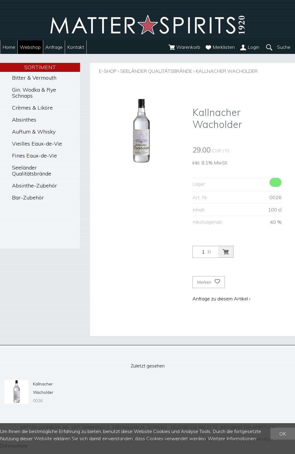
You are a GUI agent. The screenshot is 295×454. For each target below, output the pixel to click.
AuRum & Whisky (33, 131)
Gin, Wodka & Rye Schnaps (34, 92)
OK (282, 434)
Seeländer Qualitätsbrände (31, 170)
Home (8, 47)
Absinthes (24, 119)
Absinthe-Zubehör (34, 185)
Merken (208, 281)
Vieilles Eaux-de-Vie (37, 143)
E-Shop (108, 71)
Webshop (30, 47)
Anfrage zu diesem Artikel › (221, 298)
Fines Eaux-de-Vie (34, 155)
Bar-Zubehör (28, 197)
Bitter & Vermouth (34, 77)
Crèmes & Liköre (32, 107)
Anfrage (54, 47)
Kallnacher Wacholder (233, 71)
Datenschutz (14, 446)
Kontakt (75, 47)
